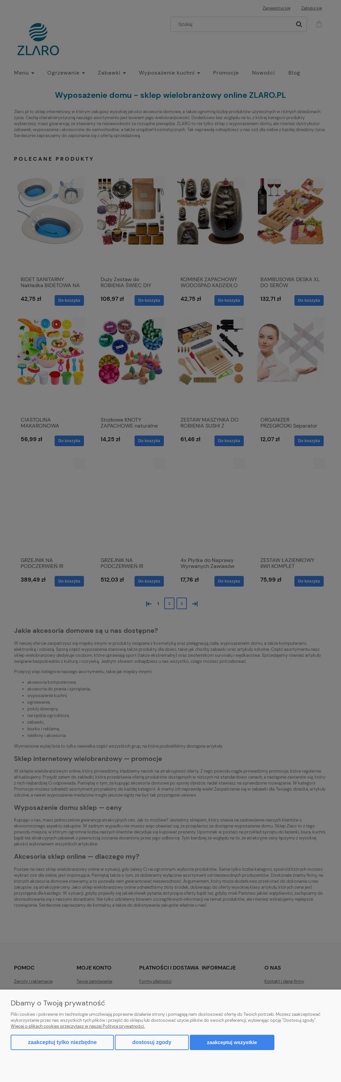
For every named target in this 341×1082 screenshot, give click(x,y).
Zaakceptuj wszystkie (232, 1042)
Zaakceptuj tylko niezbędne (62, 1042)
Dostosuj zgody (151, 1042)
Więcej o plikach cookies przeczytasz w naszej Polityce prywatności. (78, 1026)
